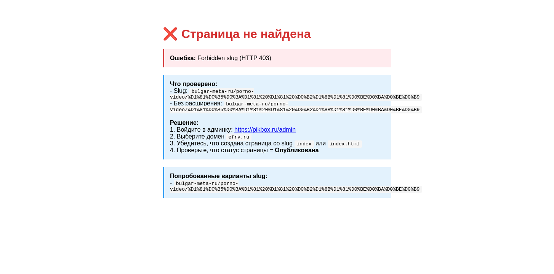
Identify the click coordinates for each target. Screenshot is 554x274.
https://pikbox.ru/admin (265, 132)
